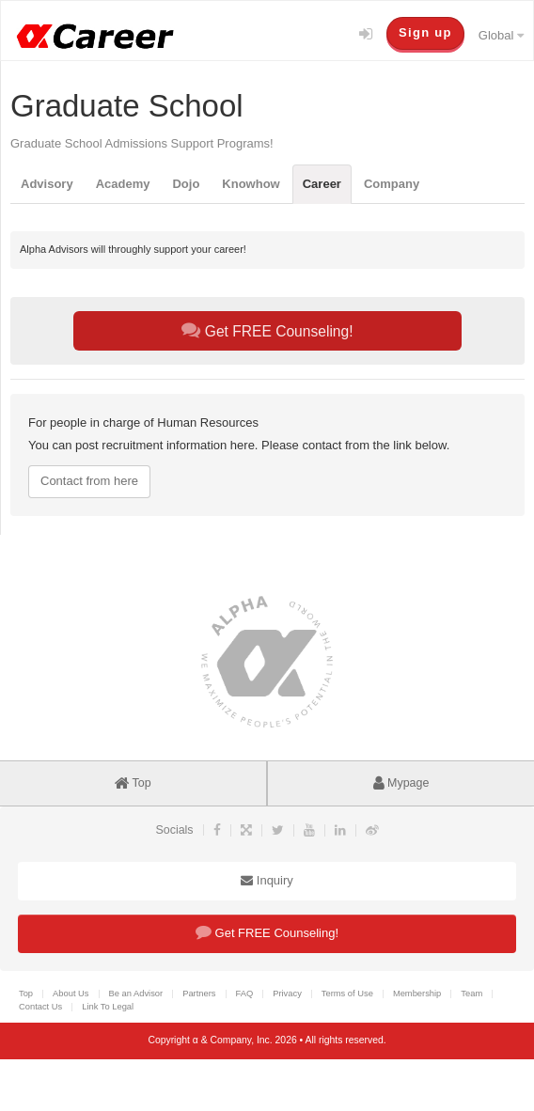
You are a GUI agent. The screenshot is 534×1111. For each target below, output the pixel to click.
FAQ (245, 993)
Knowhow (250, 184)
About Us (70, 993)
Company (391, 184)
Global (501, 35)
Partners (198, 993)
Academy (123, 184)
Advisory (47, 184)
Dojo (185, 184)
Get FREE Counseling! (267, 330)
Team (471, 993)
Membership (417, 993)
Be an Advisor (136, 993)
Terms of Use (347, 993)
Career (322, 184)
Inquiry (267, 880)
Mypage (401, 783)
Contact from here (89, 481)
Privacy (287, 993)
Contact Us (40, 1006)
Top (132, 783)
